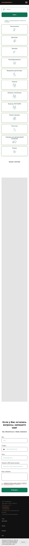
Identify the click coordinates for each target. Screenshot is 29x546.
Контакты (4, 530)
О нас (3, 518)
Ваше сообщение (6, 471)
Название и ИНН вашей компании (10, 463)
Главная (6, 20)
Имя (3, 437)
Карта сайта (4, 521)
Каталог (3, 525)
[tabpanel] (14, 289)
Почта (3, 454)
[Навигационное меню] (26, 2)
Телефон (4, 445)
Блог (3, 535)
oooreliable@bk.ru (7, 2)
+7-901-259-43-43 (5, 508)
